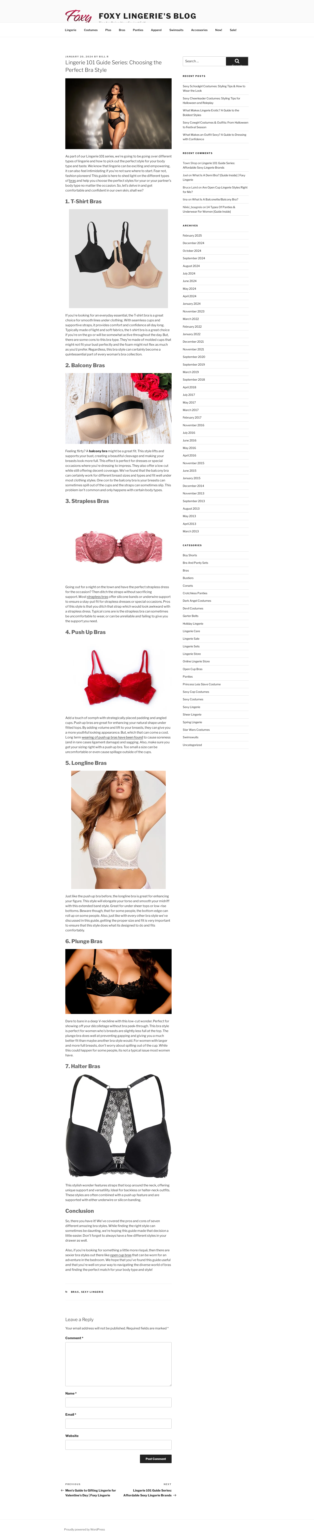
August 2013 (191, 508)
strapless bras (97, 597)
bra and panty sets (195, 562)
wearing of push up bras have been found (112, 737)
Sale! (233, 30)
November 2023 (193, 311)
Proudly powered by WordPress (84, 1529)
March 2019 (191, 372)
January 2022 (191, 334)
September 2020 (194, 356)
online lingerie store (196, 661)
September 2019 (194, 364)
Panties (138, 30)
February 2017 (192, 417)
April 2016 (189, 455)
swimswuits (190, 737)
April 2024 (189, 296)
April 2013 (189, 523)
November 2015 (193, 463)
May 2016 (189, 448)
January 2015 (191, 478)
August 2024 (191, 266)
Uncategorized (192, 745)
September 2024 (194, 258)
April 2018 (189, 387)
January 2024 (192, 303)
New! (218, 30)
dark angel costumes (197, 600)
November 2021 (193, 349)
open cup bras (120, 1255)
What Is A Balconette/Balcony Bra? (215, 199)
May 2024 (189, 288)
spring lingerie (192, 722)
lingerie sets (191, 646)
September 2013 (194, 501)
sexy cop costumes (196, 691)
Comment (74, 1338)
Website (71, 1436)
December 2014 (193, 486)
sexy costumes (193, 699)
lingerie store (192, 653)
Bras (122, 30)
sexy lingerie (92, 1291)
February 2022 (192, 326)
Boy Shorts (190, 555)
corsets (188, 585)
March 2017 (191, 410)
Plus (108, 30)
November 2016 (193, 425)
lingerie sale (191, 638)
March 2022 (191, 319)
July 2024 (189, 273)
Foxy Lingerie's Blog (148, 16)
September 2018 (194, 379)
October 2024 (192, 250)
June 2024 (190, 281)
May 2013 (189, 516)
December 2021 (193, 341)
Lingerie (70, 30)
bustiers (188, 578)
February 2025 (192, 235)
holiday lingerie (193, 623)
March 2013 (191, 531)
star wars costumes (196, 729)
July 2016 (189, 432)
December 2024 (193, 243)
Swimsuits (176, 30)
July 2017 (189, 394)
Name (71, 1393)
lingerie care (191, 631)
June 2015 (189, 470)
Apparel (156, 30)
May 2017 (189, 402)
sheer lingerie (192, 714)
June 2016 (189, 440)
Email (70, 1414)
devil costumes (193, 608)
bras (72, 181)
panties (188, 676)
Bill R (104, 56)
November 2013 (193, 493)
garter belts (190, 616)
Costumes (91, 30)
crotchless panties (195, 593)
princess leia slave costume (202, 684)
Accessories (199, 30)
